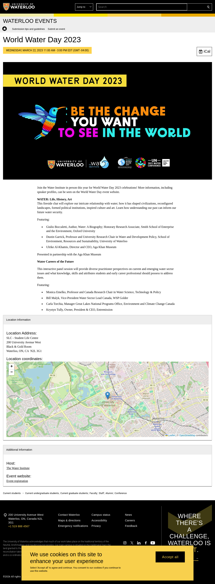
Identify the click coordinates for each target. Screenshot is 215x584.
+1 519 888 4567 (18, 526)
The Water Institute (18, 468)
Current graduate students (74, 493)
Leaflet (170, 435)
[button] (181, 7)
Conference (120, 493)
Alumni (109, 493)
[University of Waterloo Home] (19, 7)
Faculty (93, 493)
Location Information (18, 319)
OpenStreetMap (187, 435)
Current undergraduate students (42, 493)
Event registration (17, 481)
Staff (101, 493)
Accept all (170, 557)
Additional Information (19, 449)
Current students (12, 493)
